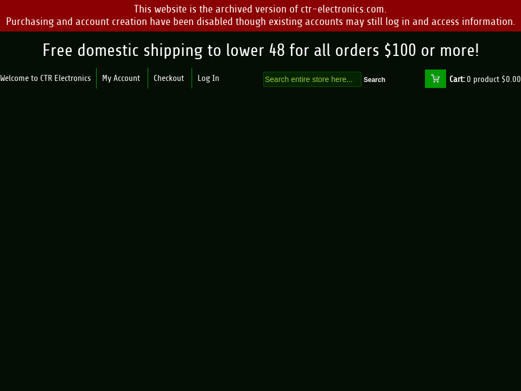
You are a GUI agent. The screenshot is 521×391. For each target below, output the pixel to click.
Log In (208, 78)
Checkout (169, 78)
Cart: (457, 79)
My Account (121, 78)
